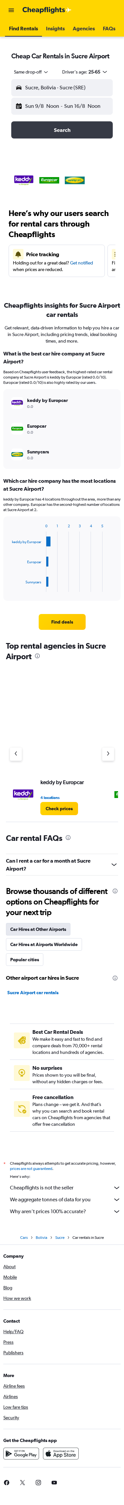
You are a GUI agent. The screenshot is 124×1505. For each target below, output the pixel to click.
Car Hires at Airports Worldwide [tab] (44, 944)
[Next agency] (108, 754)
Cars (24, 1239)
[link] (62, 622)
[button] (11, 10)
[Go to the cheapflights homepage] (46, 10)
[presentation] (37, 656)
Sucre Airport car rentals (33, 992)
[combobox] (31, 72)
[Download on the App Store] (61, 1455)
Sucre (59, 1239)
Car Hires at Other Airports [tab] (38, 929)
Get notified (81, 262)
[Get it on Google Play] (21, 1455)
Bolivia (41, 1239)
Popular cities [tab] (24, 959)
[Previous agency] (16, 754)
